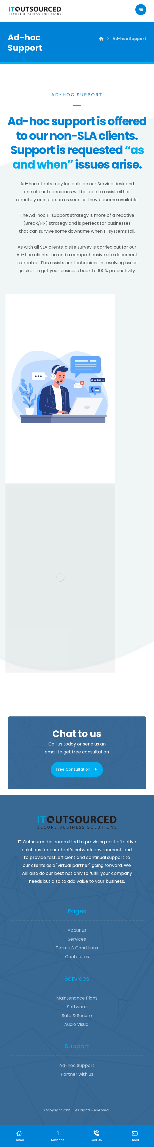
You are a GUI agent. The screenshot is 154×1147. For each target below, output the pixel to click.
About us (77, 930)
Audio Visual (76, 1024)
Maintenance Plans (76, 998)
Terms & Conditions (77, 948)
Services (77, 939)
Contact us (77, 957)
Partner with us (77, 1074)
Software (77, 1007)
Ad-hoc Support (76, 1065)
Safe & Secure (77, 1015)
